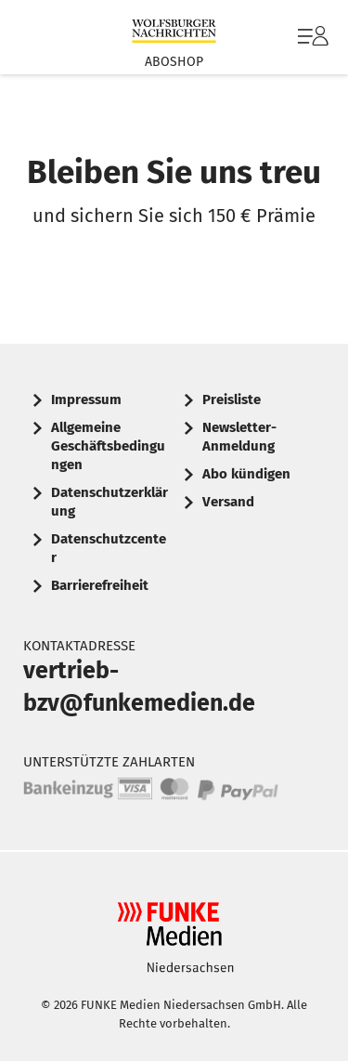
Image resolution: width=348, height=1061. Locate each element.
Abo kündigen (246, 473)
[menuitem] (310, 37)
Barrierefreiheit (99, 585)
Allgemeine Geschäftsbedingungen (108, 446)
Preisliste (231, 399)
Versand (228, 501)
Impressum (86, 399)
